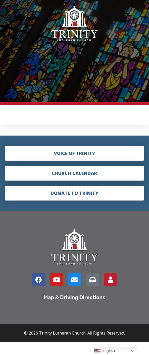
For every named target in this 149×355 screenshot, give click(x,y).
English (104, 351)
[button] (74, 46)
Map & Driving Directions (74, 297)
